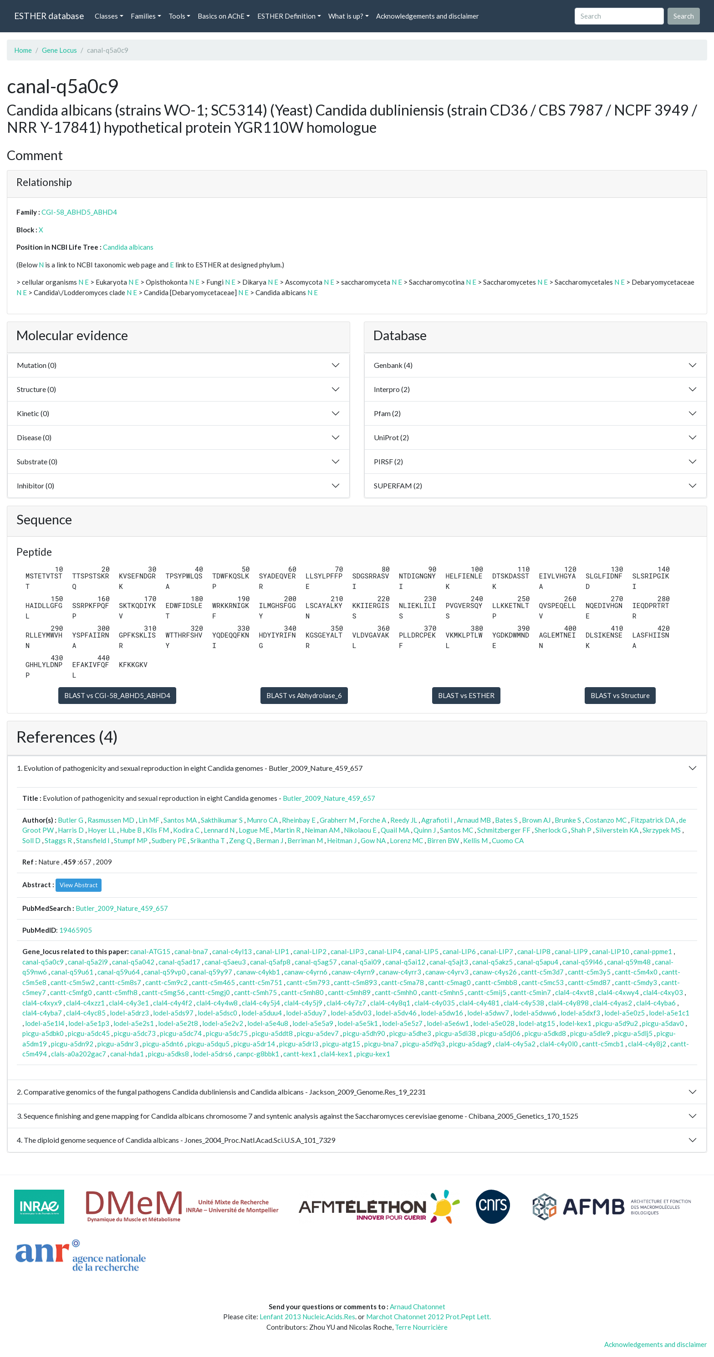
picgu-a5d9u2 (617, 1023)
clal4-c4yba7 (42, 1013)
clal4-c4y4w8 (217, 1003)
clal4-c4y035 (434, 1003)
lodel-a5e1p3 (88, 1023)
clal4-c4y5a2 (515, 1044)
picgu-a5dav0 (663, 1023)
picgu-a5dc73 (135, 1033)
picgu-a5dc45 (89, 1033)
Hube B (131, 830)
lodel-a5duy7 (306, 1013)
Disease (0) (34, 437)
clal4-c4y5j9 (303, 1003)
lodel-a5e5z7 (402, 1023)
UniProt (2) (391, 437)
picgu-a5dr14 (254, 1044)
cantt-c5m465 (213, 982)
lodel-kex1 (575, 1023)
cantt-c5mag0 (449, 982)
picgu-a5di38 (455, 1033)
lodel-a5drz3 (129, 1013)
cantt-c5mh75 (255, 992)
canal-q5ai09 (361, 962)
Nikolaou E (360, 830)
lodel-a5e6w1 (448, 1023)
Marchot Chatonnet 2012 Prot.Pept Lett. (428, 1316)
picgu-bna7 (381, 1044)
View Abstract (78, 885)
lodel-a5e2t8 (178, 1023)
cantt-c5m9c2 (166, 982)
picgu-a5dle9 (590, 1033)
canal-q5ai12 (405, 962)
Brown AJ (536, 820)
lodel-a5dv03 (351, 1013)
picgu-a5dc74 (181, 1033)
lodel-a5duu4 (261, 1013)
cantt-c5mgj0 (209, 992)
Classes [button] (106, 16)
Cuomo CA (508, 840)
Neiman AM (322, 830)
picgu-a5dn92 (72, 1044)
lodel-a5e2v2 (222, 1023)
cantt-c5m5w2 (73, 982)
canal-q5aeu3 (225, 962)
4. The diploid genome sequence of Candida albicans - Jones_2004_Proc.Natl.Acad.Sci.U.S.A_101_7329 (176, 1140)
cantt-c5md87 (589, 982)
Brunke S (568, 820)
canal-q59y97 (211, 972)
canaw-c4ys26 (495, 972)
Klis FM (157, 830)
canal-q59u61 (72, 972)
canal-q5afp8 (270, 962)
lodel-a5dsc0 (217, 1013)
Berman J (269, 840)
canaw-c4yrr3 (400, 972)
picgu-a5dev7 (318, 1033)
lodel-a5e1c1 (669, 1013)
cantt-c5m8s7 (120, 982)
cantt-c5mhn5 (442, 992)
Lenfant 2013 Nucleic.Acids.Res (307, 1316)
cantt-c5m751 (260, 982)
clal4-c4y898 (568, 1003)
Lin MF (148, 820)
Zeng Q (240, 840)
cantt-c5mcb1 (603, 1044)
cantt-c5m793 (308, 982)
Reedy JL (403, 820)
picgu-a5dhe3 (410, 1033)
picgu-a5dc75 (227, 1033)
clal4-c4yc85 (86, 1013)
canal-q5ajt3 (448, 962)
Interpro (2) (392, 389)
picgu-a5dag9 (470, 1044)
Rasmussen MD (110, 820)
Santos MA (180, 820)
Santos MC (456, 830)
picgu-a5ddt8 (272, 1033)
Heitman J (342, 840)
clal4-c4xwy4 (618, 992)
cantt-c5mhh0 (396, 992)
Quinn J (424, 830)
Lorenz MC (406, 840)
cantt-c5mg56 (163, 992)
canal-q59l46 (582, 962)
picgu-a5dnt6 (163, 1044)
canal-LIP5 (422, 951)
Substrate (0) (37, 461)
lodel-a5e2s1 (133, 1023)
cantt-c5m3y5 (589, 972)
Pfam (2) (387, 413)
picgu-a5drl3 (298, 1044)
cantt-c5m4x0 (636, 972)
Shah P (581, 830)
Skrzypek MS (662, 830)
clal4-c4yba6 (656, 1003)
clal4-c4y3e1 (129, 1003)
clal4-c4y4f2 (172, 1003)
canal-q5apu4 (537, 962)
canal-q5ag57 (316, 962)
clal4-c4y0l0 (559, 1044)
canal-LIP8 (534, 951)
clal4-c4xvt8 (574, 992)
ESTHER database (49, 15)
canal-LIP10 (610, 951)
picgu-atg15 (341, 1044)
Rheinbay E (299, 820)
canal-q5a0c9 (43, 962)
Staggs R (58, 840)
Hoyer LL (102, 830)
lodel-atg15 (537, 1023)
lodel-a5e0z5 (624, 1013)
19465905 (75, 930)
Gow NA (373, 840)
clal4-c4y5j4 (261, 1003)
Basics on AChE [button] (221, 16)
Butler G (70, 820)
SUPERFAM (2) (398, 485)
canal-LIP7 (496, 951)
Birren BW (443, 840)
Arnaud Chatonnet (417, 1306)
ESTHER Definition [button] (286, 16)
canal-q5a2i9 (88, 962)
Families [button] (143, 16)
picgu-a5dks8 (168, 1054)
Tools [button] (176, 16)
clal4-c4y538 (524, 1003)
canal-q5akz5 (492, 962)
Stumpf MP (131, 840)
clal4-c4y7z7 (346, 1003)
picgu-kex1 (373, 1054)
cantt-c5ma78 (402, 982)
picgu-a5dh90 (364, 1033)
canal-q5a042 (133, 962)
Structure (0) (36, 389)
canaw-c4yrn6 (305, 972)
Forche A (372, 820)
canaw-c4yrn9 (353, 972)
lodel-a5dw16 (442, 1013)
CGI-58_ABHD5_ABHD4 (79, 212)
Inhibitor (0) (35, 485)
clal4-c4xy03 (663, 992)
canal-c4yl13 (232, 951)
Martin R (287, 830)
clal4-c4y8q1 (390, 1003)
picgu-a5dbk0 (43, 1033)
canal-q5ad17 (179, 962)
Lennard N (219, 830)
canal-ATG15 (150, 951)
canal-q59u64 (118, 972)
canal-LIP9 (571, 951)
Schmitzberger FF (503, 830)
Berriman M (305, 840)
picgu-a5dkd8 (545, 1033)
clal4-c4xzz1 (85, 1003)
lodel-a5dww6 (534, 1013)
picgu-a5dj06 (500, 1033)
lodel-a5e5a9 (312, 1023)
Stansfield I (93, 840)
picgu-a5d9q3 (424, 1044)
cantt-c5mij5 (487, 992)
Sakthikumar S (222, 820)
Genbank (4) (393, 365)
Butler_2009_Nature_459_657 (329, 798)
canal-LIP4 (384, 951)
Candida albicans (128, 247)
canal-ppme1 (652, 951)
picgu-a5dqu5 (209, 1044)
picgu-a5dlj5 (633, 1033)
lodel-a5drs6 (212, 1054)
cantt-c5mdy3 (636, 982)
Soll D (31, 840)
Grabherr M (337, 820)
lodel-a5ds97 (173, 1013)
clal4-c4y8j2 (647, 1044)
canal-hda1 (127, 1054)
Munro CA (262, 820)
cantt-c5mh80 (302, 992)
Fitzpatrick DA (653, 820)
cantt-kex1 (299, 1054)
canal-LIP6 (459, 951)
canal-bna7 (191, 951)
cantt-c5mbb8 (496, 982)
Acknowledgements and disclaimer (427, 16)
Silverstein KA (617, 830)
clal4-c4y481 (479, 1003)
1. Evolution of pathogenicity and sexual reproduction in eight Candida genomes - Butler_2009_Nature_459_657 (189, 768)
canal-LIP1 (272, 951)
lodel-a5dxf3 (580, 1013)
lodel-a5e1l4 (44, 1023)
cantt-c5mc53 (542, 982)
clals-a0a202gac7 (78, 1054)
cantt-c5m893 (355, 982)
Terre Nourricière (421, 1327)
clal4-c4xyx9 (42, 1003)
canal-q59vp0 (165, 972)
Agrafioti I (437, 820)
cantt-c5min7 (530, 992)
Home (23, 50)
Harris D (71, 830)
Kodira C (186, 830)
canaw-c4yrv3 (447, 972)
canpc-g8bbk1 (257, 1054)
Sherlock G (551, 830)
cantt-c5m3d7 (542, 972)
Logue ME (254, 830)
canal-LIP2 (309, 951)
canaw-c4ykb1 (258, 972)
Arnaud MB (474, 820)
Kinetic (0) (33, 413)
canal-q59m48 (629, 962)
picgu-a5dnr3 (117, 1044)
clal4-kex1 (336, 1054)
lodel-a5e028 (494, 1023)
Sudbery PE (169, 840)
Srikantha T (207, 840)
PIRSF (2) (388, 461)
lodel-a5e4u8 (267, 1023)
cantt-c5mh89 (349, 992)
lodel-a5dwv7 (488, 1013)
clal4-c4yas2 (612, 1003)
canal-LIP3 (347, 951)
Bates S (506, 820)
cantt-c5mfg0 (71, 992)
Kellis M (475, 840)
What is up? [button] (345, 16)
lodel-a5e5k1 (357, 1023)
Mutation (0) (36, 365)
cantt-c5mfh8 (117, 992)
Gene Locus (59, 50)
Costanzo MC (606, 820)
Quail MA (395, 830)
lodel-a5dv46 (396, 1013)
